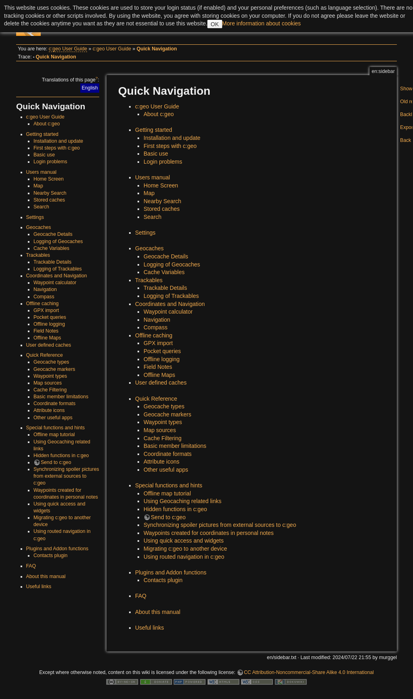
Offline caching (42, 303)
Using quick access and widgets (183, 540)
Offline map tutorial (54, 434)
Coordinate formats (54, 403)
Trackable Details (52, 262)
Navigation (45, 289)
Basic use (44, 155)
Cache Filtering (50, 390)
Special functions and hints (55, 428)
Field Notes (45, 331)
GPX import (46, 310)
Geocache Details (53, 234)
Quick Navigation (157, 49)
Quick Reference (44, 355)
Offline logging (49, 324)
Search (41, 207)
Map (38, 186)
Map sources (47, 383)
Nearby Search (50, 193)
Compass (43, 297)
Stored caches (49, 200)
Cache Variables (51, 248)
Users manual (41, 172)
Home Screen (48, 179)
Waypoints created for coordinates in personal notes (208, 533)
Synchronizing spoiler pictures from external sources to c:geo (66, 476)
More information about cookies (261, 23)
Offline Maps (47, 338)
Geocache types (51, 362)
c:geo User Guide (68, 49)
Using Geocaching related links (182, 501)
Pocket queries (49, 317)
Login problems (50, 161)
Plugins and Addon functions (57, 548)
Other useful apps (53, 417)
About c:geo (46, 124)
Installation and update (58, 141)
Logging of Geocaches (58, 241)
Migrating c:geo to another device (185, 548)
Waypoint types (50, 376)
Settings (35, 217)
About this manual (46, 576)
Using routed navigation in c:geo (184, 556)
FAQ (31, 566)
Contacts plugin (50, 555)
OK (215, 24)
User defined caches (48, 345)
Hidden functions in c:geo (61, 455)
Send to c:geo (56, 462)
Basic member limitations (60, 396)
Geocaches (38, 227)
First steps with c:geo (56, 148)
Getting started (42, 134)
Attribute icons (49, 410)
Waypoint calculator (54, 282)
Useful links (39, 586)
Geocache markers (54, 369)
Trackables (38, 255)
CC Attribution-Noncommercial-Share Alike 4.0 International (309, 672)
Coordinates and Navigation (56, 276)
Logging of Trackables (57, 269)
